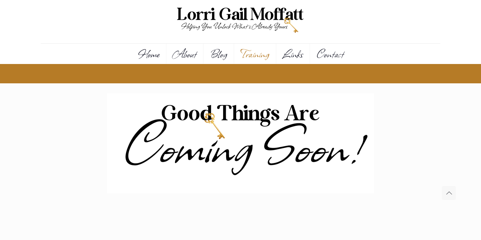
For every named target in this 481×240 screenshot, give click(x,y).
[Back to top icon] (449, 193)
